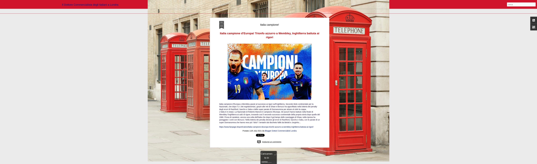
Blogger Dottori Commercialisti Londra (281, 126)
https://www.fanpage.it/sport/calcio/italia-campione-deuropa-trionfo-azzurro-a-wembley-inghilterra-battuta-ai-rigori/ (266, 122)
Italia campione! (269, 20)
